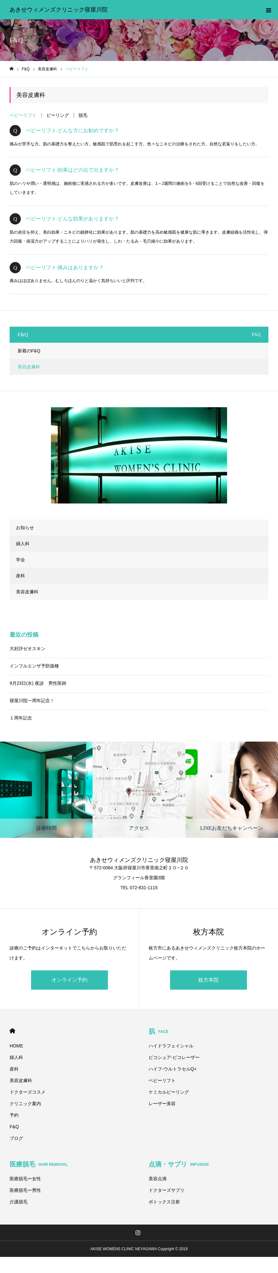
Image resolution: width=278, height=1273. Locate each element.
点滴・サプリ (178, 1164)
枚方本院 (208, 980)
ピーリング (57, 115)
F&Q (14, 1126)
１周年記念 (21, 717)
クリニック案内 (25, 1103)
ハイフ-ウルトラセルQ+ (173, 1068)
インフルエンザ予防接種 (34, 665)
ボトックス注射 (164, 1201)
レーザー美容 (162, 1103)
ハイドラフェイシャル (171, 1045)
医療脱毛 (39, 1164)
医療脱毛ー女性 (25, 1178)
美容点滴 (158, 1178)
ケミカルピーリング (169, 1092)
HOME (12, 1031)
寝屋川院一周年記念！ (32, 700)
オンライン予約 (69, 980)
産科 (20, 575)
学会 (20, 559)
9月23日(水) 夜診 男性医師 (38, 683)
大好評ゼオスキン (27, 648)
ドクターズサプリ (166, 1190)
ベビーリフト (23, 115)
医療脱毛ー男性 (25, 1190)
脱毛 (82, 115)
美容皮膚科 (29, 366)
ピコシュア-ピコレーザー (174, 1057)
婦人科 (22, 543)
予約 (14, 1115)
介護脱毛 (19, 1201)
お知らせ (25, 527)
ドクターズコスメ (27, 1092)
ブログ (16, 1138)
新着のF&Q (29, 350)
